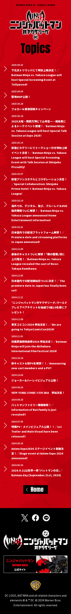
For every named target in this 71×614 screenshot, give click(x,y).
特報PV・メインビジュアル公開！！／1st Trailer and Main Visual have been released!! (36, 431)
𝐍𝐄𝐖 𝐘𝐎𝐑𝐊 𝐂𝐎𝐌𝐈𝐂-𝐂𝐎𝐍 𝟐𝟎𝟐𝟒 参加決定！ (38, 393)
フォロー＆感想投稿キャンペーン (31, 109)
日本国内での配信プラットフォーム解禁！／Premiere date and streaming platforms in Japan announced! (39, 237)
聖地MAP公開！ (20, 97)
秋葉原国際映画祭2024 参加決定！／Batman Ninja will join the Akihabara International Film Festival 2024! (39, 346)
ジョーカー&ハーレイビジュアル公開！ (35, 380)
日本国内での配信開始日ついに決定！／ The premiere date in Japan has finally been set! (38, 285)
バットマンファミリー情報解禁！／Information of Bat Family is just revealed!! (33, 409)
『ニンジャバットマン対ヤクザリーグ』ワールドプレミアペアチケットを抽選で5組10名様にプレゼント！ (39, 307)
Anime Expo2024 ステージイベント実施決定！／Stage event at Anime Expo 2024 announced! (37, 453)
